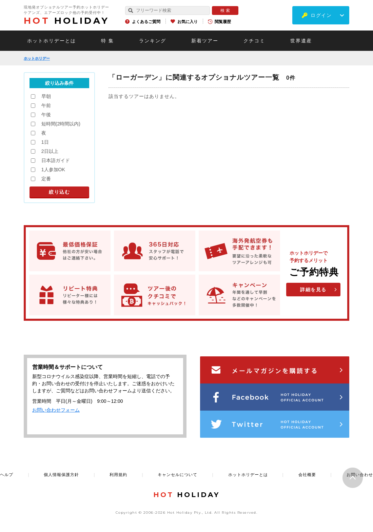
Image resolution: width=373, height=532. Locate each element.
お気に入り (187, 21)
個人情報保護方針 (61, 474)
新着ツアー (204, 40)
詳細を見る (313, 289)
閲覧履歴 (223, 21)
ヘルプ (6, 474)
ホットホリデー (37, 58)
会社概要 (307, 474)
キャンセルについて (177, 474)
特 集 (107, 40)
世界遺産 (301, 40)
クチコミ (254, 40)
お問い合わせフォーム (56, 410)
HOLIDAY (66, 20)
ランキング (152, 40)
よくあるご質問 (146, 21)
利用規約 (118, 474)
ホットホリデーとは (51, 40)
